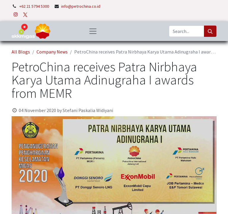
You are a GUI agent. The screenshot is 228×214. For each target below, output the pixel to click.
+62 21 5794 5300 (34, 6)
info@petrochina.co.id (80, 6)
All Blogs (21, 52)
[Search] (210, 31)
